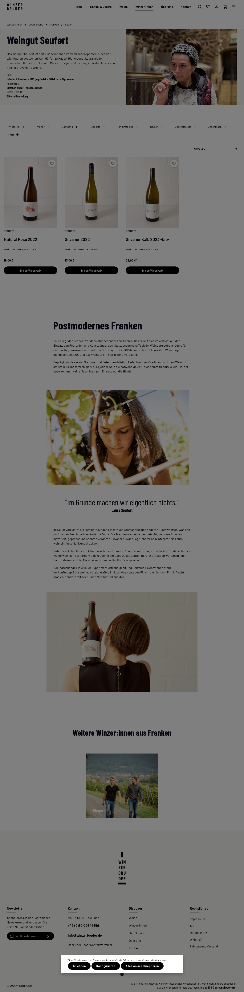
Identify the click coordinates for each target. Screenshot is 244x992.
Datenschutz (198, 932)
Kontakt (134, 948)
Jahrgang (70, 126)
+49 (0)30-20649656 (83, 925)
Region (157, 126)
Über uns (135, 940)
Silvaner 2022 (77, 239)
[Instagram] (122, 975)
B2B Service (137, 933)
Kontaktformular (101, 945)
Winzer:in (16, 126)
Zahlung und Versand (204, 946)
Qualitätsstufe (186, 126)
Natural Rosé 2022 (20, 239)
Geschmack (217, 126)
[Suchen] (200, 6)
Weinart (43, 126)
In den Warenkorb (30, 270)
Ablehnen (79, 966)
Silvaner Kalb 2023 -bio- (147, 239)
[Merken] (52, 163)
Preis (13, 134)
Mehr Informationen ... (159, 960)
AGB (193, 925)
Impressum (197, 919)
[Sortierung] (215, 149)
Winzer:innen (138, 925)
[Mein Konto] (216, 6)
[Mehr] (233, 6)
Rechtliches (199, 908)
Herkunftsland (128, 126)
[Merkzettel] (208, 6)
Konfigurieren (105, 966)
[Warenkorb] (225, 6)
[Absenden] (48, 936)
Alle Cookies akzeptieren (140, 966)
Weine (133, 917)
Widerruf (196, 939)
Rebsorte (98, 126)
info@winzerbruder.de (85, 935)
